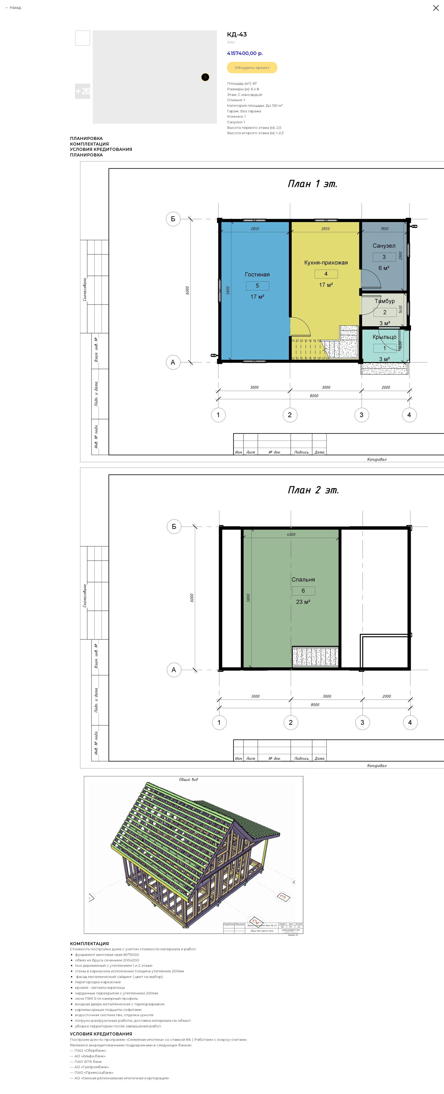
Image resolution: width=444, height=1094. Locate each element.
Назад (15, 7)
